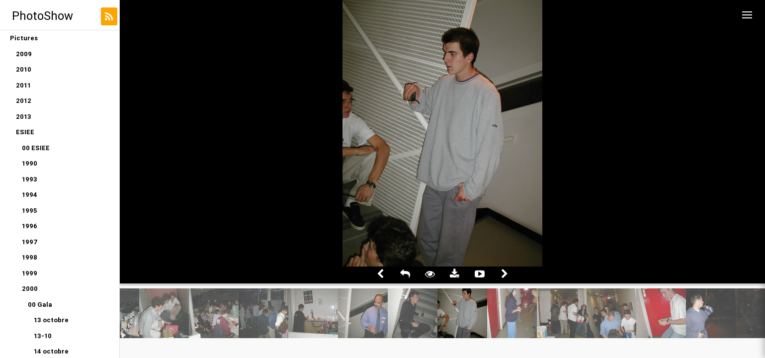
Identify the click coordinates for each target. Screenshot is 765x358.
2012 (23, 100)
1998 (29, 257)
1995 (29, 210)
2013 (23, 116)
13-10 (43, 336)
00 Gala (40, 304)
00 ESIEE (36, 148)
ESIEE (25, 132)
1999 (29, 273)
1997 (30, 242)
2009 (24, 54)
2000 (30, 288)
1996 (29, 226)
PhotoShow (42, 15)
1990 (29, 163)
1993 (29, 179)
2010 (23, 69)
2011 (23, 85)
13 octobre (51, 320)
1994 (29, 194)
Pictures (24, 38)
